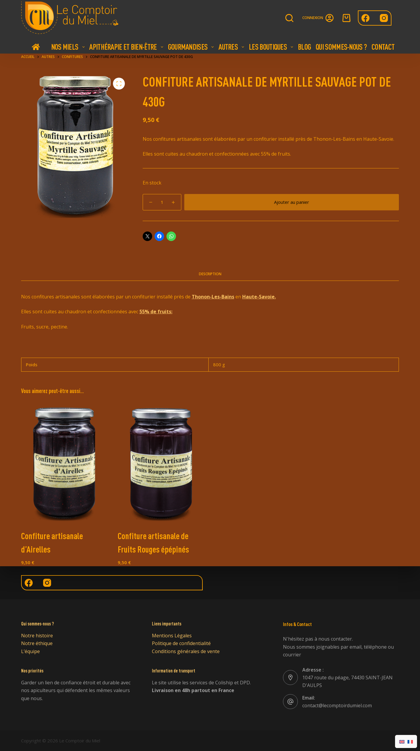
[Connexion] (318, 18)
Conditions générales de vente (186, 651)
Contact (383, 46)
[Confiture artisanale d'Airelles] (65, 463)
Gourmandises (191, 46)
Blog (304, 46)
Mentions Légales (172, 635)
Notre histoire (37, 635)
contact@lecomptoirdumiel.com (337, 705)
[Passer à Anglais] (402, 741)
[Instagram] (384, 18)
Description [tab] (210, 273)
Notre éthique (37, 643)
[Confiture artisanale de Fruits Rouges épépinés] (161, 463)
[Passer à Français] (410, 741)
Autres (232, 46)
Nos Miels (68, 46)
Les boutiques (272, 46)
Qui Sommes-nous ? (341, 46)
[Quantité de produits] (162, 202)
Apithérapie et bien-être (126, 46)
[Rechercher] (289, 18)
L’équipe (30, 651)
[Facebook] (365, 18)
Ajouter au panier (291, 202)
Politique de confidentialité (181, 643)
